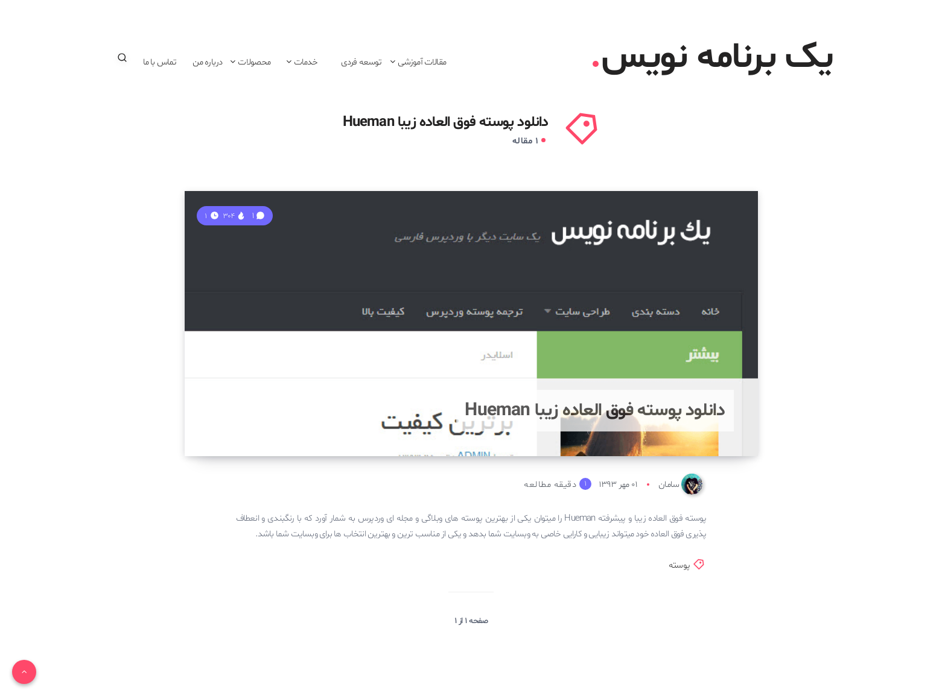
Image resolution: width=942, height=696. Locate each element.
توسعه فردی (361, 62)
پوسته (679, 565)
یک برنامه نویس (713, 58)
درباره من (208, 62)
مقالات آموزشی (422, 62)
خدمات (306, 62)
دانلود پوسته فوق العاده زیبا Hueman (595, 410)
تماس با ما (160, 62)
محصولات (254, 62)
